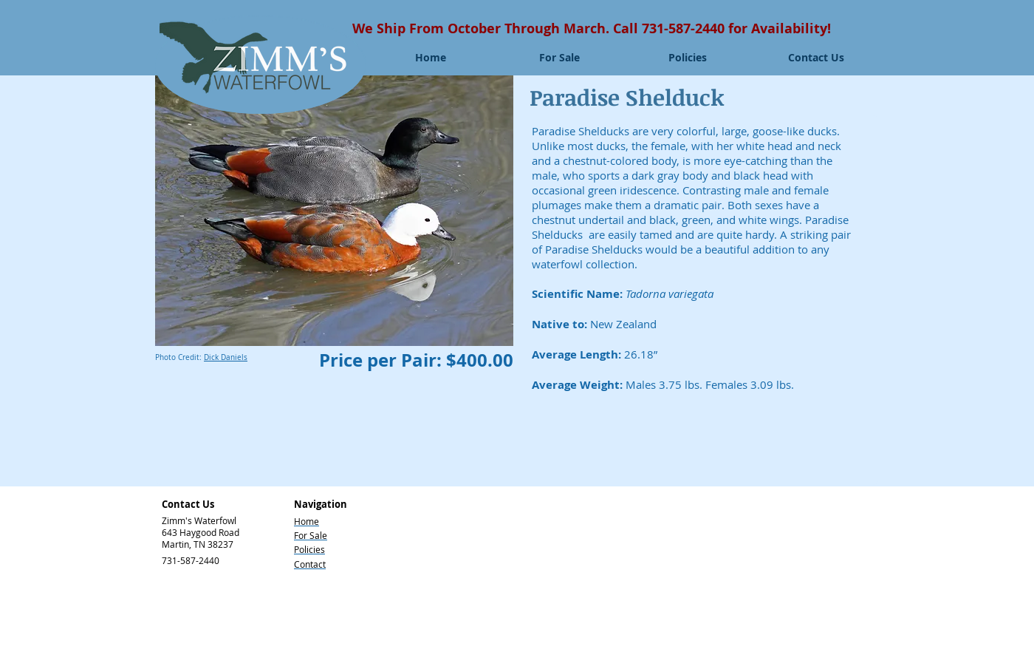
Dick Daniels (225, 357)
